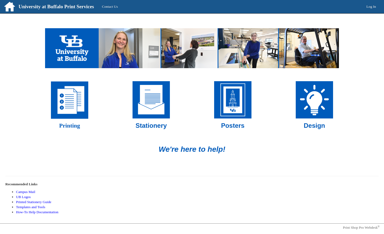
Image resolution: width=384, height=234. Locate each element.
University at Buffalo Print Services (56, 6)
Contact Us (110, 7)
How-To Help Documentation (37, 212)
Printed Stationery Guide (33, 202)
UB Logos (23, 197)
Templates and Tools (30, 207)
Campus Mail (25, 192)
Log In (371, 7)
